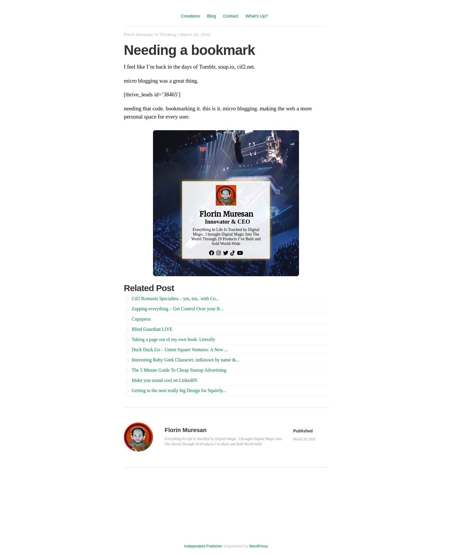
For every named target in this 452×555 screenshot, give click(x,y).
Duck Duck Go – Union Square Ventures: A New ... (180, 349)
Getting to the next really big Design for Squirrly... (179, 390)
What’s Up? (256, 15)
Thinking (167, 34)
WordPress (258, 546)
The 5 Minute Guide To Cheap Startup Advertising (179, 370)
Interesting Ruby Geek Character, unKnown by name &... (185, 359)
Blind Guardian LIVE (152, 329)
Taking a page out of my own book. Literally (173, 339)
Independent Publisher (203, 546)
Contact (230, 15)
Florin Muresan (138, 34)
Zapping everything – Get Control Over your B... (177, 308)
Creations (190, 15)
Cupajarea (141, 318)
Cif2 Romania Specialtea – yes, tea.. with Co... (175, 298)
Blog (211, 15)
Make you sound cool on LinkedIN (164, 380)
